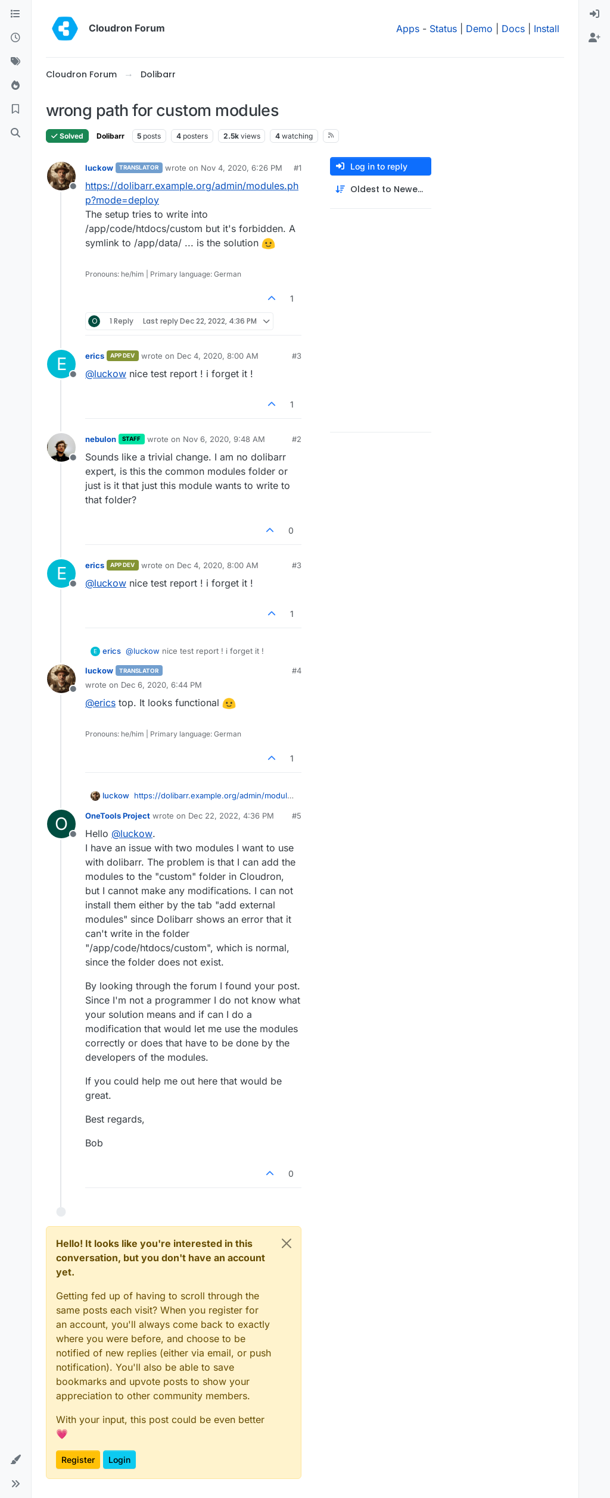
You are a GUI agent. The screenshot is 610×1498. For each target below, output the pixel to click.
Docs (513, 29)
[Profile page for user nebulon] (61, 447)
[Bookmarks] (15, 109)
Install (546, 29)
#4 (296, 670)
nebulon (100, 439)
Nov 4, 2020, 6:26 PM (241, 168)
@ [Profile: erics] (100, 703)
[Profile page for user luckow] (61, 176)
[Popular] (15, 85)
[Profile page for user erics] (61, 364)
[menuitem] (594, 14)
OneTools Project (117, 815)
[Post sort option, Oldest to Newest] (380, 189)
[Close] (286, 1243)
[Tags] (15, 61)
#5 (296, 815)
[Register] (594, 38)
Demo (479, 29)
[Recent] (15, 38)
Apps (407, 29)
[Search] (15, 133)
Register (78, 1460)
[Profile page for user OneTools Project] (61, 824)
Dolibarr (111, 135)
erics (94, 356)
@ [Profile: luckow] (105, 374)
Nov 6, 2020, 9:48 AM (224, 439)
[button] (15, 1459)
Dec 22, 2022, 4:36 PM (231, 815)
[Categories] (15, 14)
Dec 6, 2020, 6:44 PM (161, 685)
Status (443, 29)
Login (119, 1460)
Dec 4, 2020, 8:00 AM (218, 356)
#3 (296, 356)
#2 (296, 439)
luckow (99, 168)
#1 (297, 168)
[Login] (594, 14)
